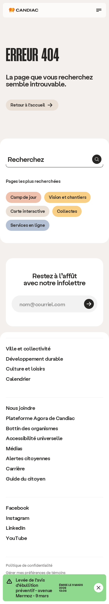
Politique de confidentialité (29, 565)
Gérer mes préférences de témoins (35, 572)
